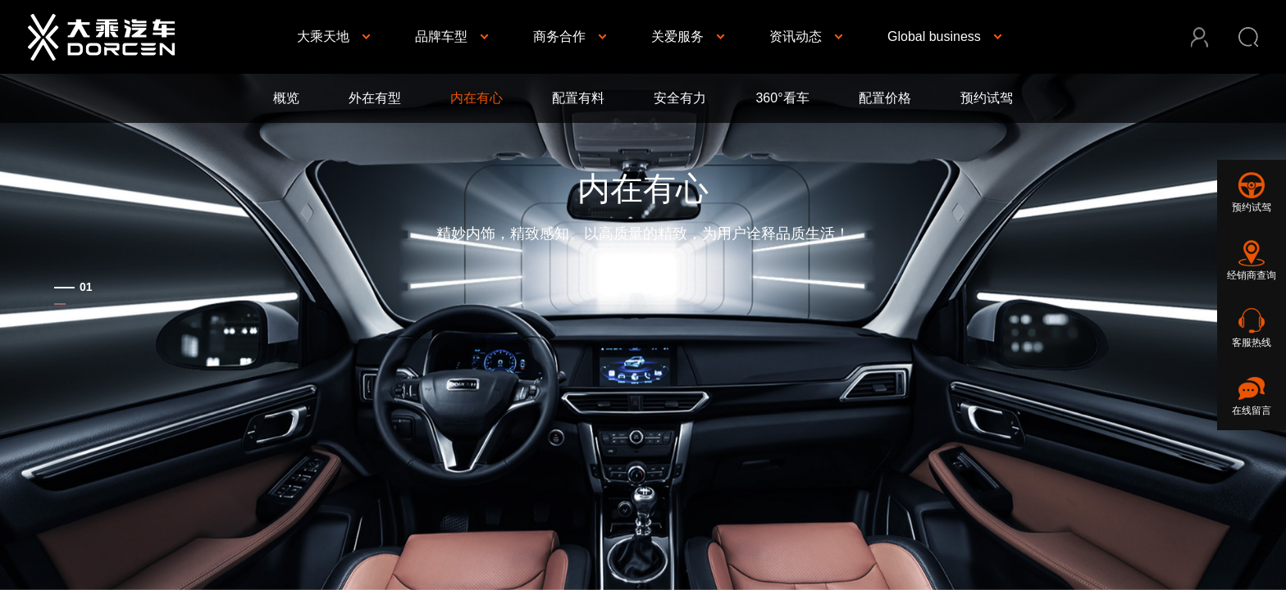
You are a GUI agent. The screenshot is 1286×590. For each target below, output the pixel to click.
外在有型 (375, 98)
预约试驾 (986, 98)
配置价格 (885, 98)
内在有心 (476, 98)
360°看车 (782, 98)
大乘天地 (323, 36)
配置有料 (578, 98)
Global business (934, 36)
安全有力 (680, 98)
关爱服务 (677, 36)
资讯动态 (795, 36)
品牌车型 (441, 36)
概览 (286, 98)
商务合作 (559, 36)
